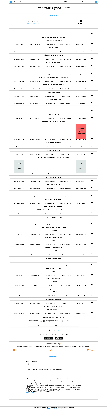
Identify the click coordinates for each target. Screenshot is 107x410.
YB (75, 1)
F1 (88, 1)
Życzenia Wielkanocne (31, 361)
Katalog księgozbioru (53, 15)
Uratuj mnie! (64, 325)
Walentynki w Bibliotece (31, 375)
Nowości (16, 1)
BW (72, 1)
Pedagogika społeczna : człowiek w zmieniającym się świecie (38, 321)
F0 (85, 1)
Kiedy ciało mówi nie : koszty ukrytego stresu (52, 325)
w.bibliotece (47, 346)
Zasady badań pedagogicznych (33, 320)
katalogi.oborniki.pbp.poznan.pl (32, 392)
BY (78, 1)
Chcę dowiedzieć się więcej (47, 408)
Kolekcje (38, 23)
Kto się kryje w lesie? (65, 320)
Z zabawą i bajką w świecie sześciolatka (68, 321)
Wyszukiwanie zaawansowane (31, 23)
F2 (91, 1)
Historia (21, 1)
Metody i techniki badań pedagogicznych (35, 325)
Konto (32, 1)
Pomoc (27, 1)
